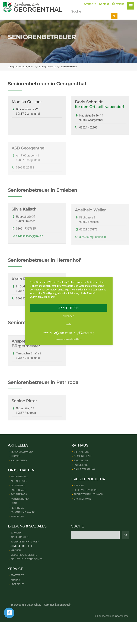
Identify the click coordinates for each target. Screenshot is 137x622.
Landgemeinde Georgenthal (21, 66)
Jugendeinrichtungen (25, 541)
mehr (68, 324)
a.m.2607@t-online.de (92, 241)
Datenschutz (34, 604)
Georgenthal (19, 476)
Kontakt (104, 4)
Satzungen (81, 460)
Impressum (17, 604)
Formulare (81, 464)
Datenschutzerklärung (73, 339)
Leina (14, 503)
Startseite (90, 4)
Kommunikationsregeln (57, 604)
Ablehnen (68, 316)
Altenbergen (19, 481)
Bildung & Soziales (47, 66)
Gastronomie (82, 498)
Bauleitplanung (84, 469)
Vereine (79, 485)
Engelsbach (18, 490)
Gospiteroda (19, 494)
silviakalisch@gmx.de (29, 239)
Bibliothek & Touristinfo (27, 559)
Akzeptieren (68, 308)
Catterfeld (18, 485)
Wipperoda (17, 516)
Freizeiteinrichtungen (88, 494)
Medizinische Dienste (24, 554)
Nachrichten (19, 460)
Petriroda (17, 507)
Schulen (16, 532)
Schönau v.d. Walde (23, 512)
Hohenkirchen (20, 498)
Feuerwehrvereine (86, 490)
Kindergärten (19, 537)
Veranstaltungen (22, 451)
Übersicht (118, 4)
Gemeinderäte (83, 456)
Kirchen (16, 550)
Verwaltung (82, 451)
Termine (16, 456)
